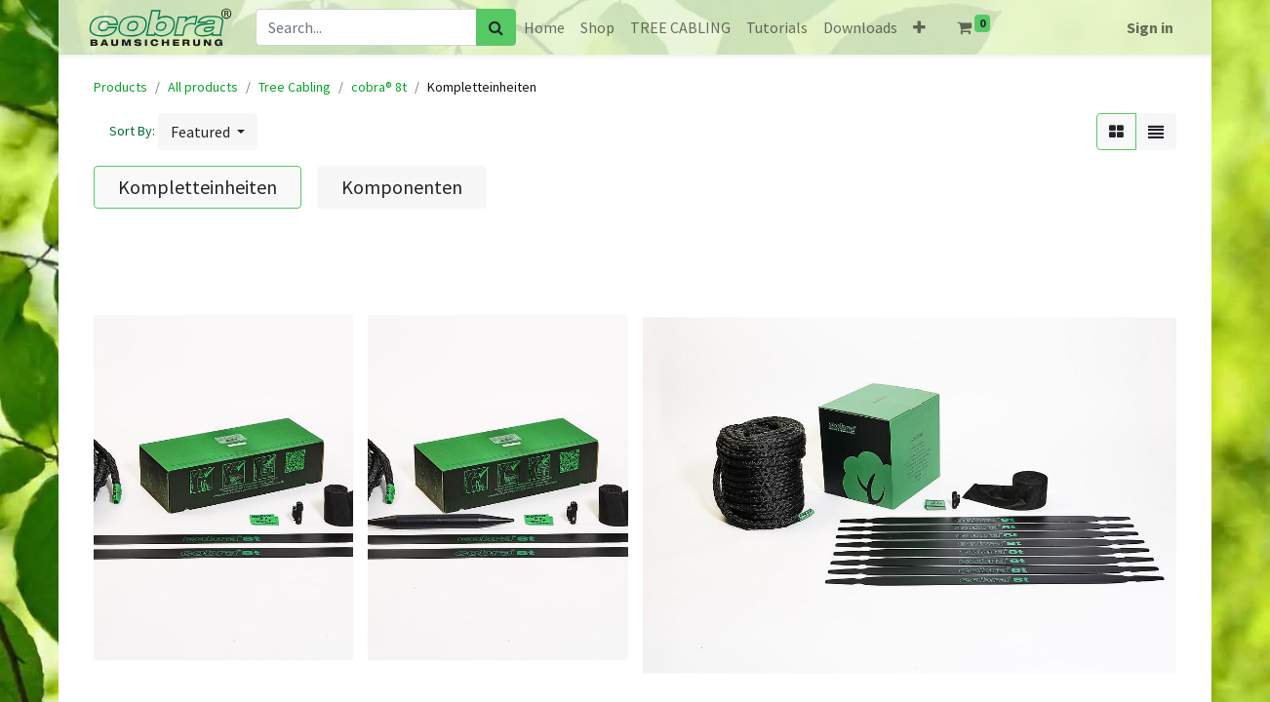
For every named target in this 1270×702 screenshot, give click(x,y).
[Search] (496, 27)
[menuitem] (544, 27)
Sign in (1150, 27)
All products (203, 87)
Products (120, 87)
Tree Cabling (294, 87)
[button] (919, 27)
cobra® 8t (379, 87)
